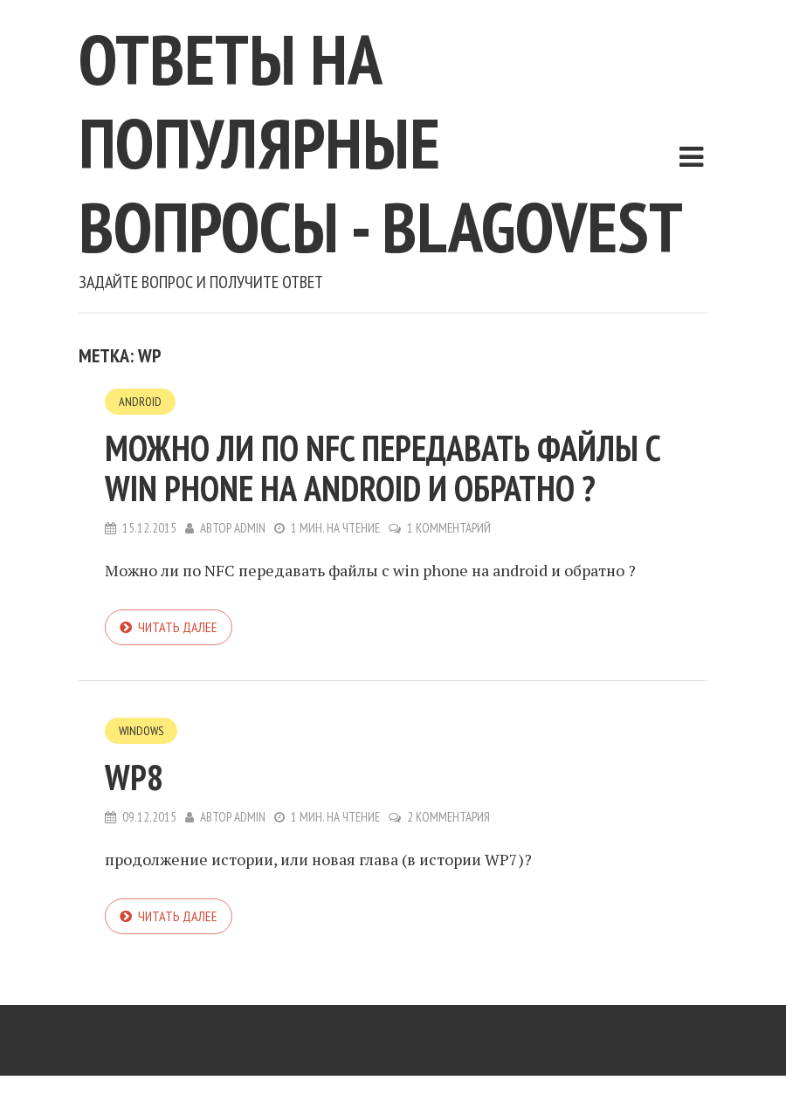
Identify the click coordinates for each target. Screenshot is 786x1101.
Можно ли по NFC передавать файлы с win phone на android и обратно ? (383, 468)
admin (249, 528)
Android (140, 401)
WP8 (134, 777)
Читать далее (177, 627)
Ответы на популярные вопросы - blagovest (381, 143)
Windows (141, 731)
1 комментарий (449, 528)
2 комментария (448, 817)
